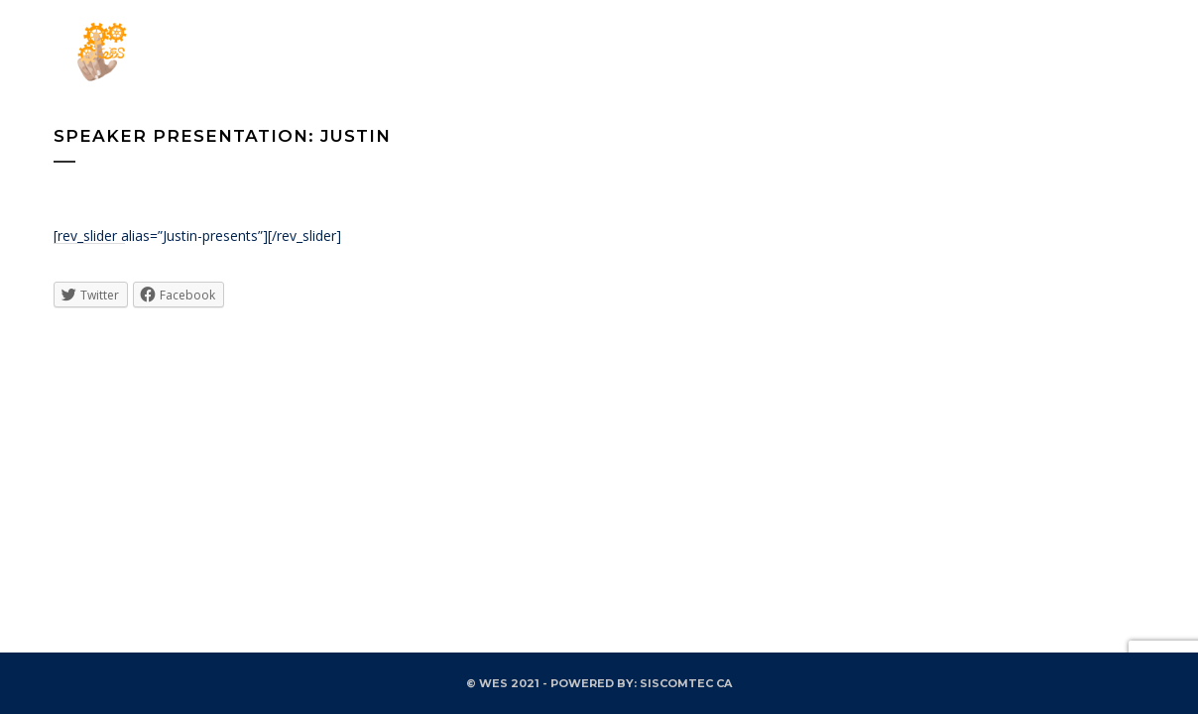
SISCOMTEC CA (686, 683)
